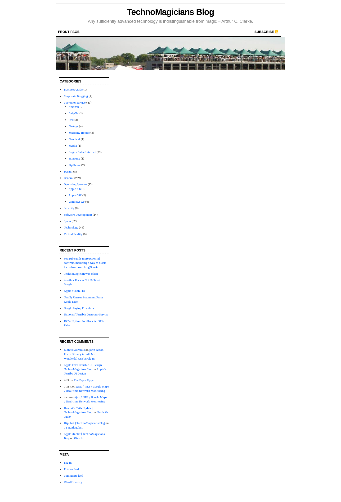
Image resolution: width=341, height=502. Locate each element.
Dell (71, 120)
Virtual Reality (73, 234)
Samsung (74, 158)
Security (69, 208)
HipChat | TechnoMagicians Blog (84, 423)
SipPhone (75, 165)
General (68, 178)
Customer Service (74, 102)
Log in (68, 462)
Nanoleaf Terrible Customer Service (86, 314)
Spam (67, 221)
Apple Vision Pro (74, 290)
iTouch (78, 438)
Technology (71, 227)
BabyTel (74, 113)
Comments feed (73, 475)
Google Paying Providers (79, 308)
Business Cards (73, 89)
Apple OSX (75, 195)
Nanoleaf (74, 139)
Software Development (78, 214)
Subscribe (264, 32)
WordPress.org (73, 482)
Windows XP (77, 201)
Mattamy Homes (79, 132)
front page (69, 32)
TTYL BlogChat (73, 427)
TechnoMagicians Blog (170, 12)
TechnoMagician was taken (81, 273)
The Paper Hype (84, 380)
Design (68, 171)
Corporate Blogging (76, 96)
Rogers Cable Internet (82, 152)
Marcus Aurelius (74, 349)
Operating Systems (75, 184)
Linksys (73, 126)
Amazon (74, 107)
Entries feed (71, 469)
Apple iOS (75, 189)
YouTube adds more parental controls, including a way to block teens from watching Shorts (85, 263)
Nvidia (73, 145)
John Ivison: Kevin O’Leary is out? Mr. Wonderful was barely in (84, 354)
